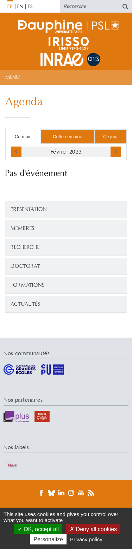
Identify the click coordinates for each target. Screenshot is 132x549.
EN (20, 7)
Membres (22, 228)
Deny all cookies (93, 529)
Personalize (48, 539)
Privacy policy (86, 539)
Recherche (25, 247)
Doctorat (25, 266)
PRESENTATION (29, 209)
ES (30, 7)
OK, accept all (38, 529)
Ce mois (23, 136)
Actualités (25, 304)
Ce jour (110, 136)
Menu (12, 77)
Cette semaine (67, 136)
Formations (28, 285)
